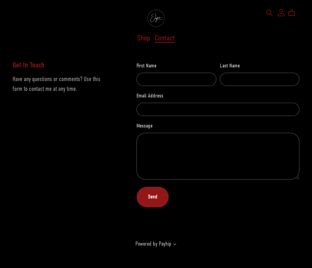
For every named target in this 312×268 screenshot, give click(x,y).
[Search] (269, 12)
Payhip (165, 244)
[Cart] (294, 12)
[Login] (281, 12)
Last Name (230, 66)
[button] (175, 244)
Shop (143, 38)
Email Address (149, 96)
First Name (146, 66)
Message (144, 126)
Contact (165, 38)
